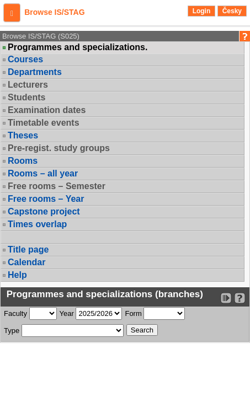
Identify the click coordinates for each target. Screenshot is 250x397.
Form (133, 313)
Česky (232, 11)
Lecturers (28, 84)
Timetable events (43, 122)
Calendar (26, 262)
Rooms (23, 160)
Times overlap (37, 224)
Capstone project (44, 211)
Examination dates (47, 110)
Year (67, 313)
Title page (28, 249)
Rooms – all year (43, 173)
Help (17, 275)
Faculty (15, 313)
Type (11, 330)
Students (26, 97)
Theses (23, 135)
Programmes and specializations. (77, 47)
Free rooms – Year (46, 198)
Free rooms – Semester (56, 186)
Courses (25, 59)
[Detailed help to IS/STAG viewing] (240, 298)
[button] (11, 12)
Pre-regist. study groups (59, 148)
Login (202, 11)
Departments (35, 72)
